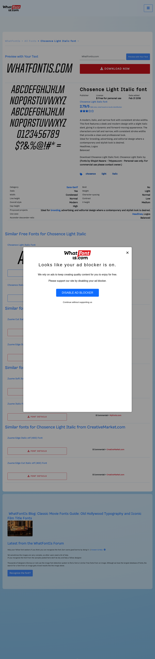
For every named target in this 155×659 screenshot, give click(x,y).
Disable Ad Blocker (77, 292)
